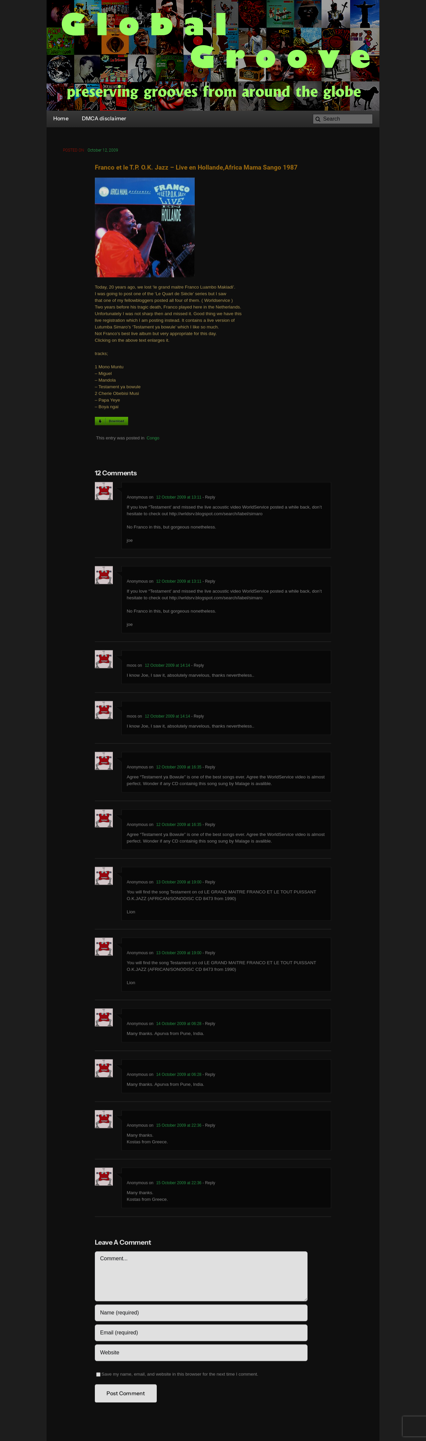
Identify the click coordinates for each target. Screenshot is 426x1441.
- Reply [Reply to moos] (197, 666)
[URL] (201, 1354)
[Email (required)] (201, 1334)
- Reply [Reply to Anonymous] (208, 498)
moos (131, 666)
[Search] (343, 119)
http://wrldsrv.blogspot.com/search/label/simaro (215, 514)
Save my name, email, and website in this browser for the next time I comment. (180, 1375)
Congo (152, 439)
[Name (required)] (201, 1314)
